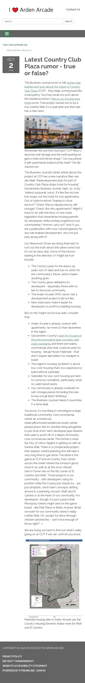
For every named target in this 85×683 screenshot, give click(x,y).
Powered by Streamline (19, 670)
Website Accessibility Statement (25, 666)
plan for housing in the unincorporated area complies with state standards (56, 339)
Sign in (40, 670)
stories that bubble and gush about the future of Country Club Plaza (52, 86)
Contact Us (73, 9)
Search (68, 21)
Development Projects (19, 50)
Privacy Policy (12, 656)
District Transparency (18, 661)
